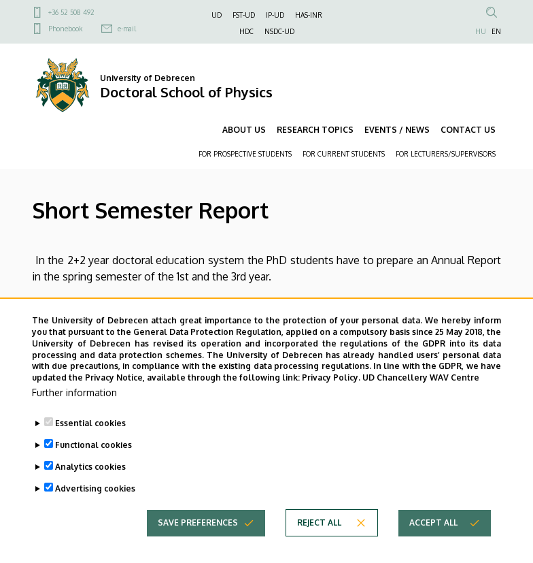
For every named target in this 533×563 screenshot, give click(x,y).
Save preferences (198, 549)
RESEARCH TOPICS (315, 130)
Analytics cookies (90, 493)
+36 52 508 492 (71, 12)
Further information (74, 419)
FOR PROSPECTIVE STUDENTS (245, 154)
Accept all (433, 549)
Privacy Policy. (331, 404)
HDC (246, 31)
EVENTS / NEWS (397, 130)
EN (496, 31)
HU (480, 31)
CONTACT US (468, 130)
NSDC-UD (279, 31)
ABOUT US (244, 130)
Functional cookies (93, 471)
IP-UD (275, 15)
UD (216, 15)
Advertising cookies (95, 515)
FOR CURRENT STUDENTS (344, 154)
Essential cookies (90, 450)
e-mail (127, 29)
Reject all (319, 549)
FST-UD (244, 15)
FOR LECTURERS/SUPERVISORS (446, 154)
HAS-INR (308, 15)
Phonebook (65, 29)
